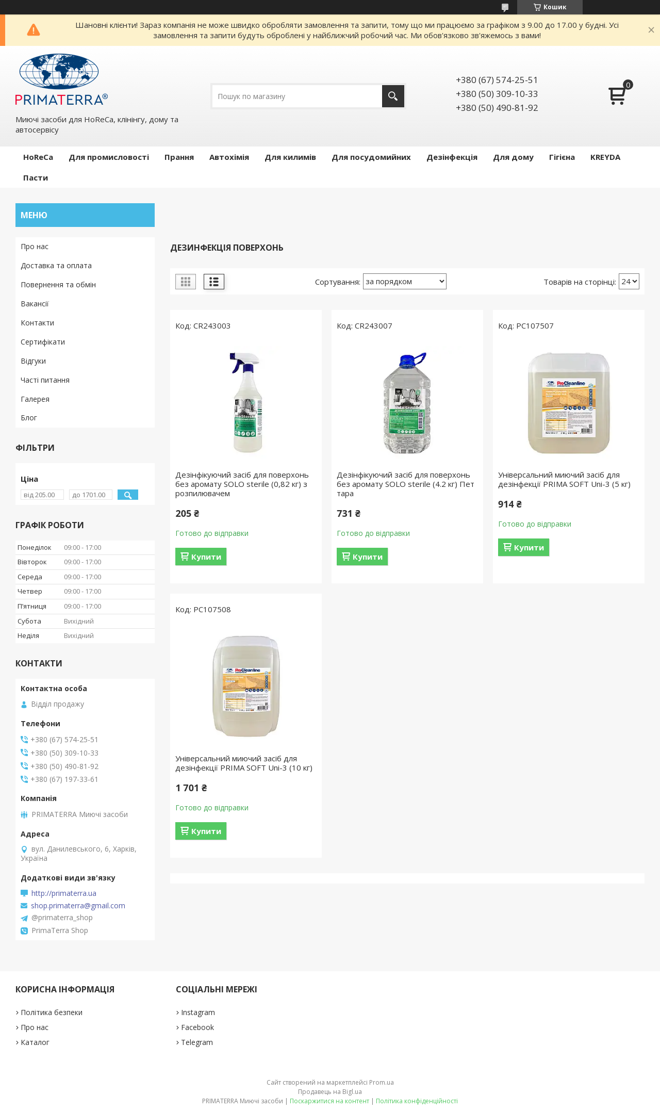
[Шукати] (393, 96)
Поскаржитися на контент (329, 1101)
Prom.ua (381, 1082)
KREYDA (605, 157)
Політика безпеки (51, 1012)
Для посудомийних (371, 157)
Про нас (34, 246)
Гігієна (562, 157)
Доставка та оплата (56, 265)
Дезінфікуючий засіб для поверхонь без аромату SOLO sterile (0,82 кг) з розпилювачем (242, 484)
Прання (179, 157)
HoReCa (38, 157)
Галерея (35, 399)
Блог (29, 417)
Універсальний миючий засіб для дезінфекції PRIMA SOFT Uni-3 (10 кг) (243, 763)
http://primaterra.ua (63, 893)
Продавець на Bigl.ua (330, 1091)
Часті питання (45, 380)
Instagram (198, 1012)
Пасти (35, 177)
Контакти (37, 323)
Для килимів (290, 157)
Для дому (513, 157)
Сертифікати (43, 342)
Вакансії (35, 303)
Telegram (197, 1042)
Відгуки (33, 361)
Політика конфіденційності (417, 1101)
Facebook (197, 1027)
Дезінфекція (451, 157)
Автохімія (229, 157)
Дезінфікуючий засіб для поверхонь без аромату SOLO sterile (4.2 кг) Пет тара (405, 484)
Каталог (35, 1042)
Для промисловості (109, 157)
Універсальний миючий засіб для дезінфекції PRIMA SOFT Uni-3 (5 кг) (564, 479)
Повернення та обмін (58, 284)
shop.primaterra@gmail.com (78, 905)
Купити (206, 556)
